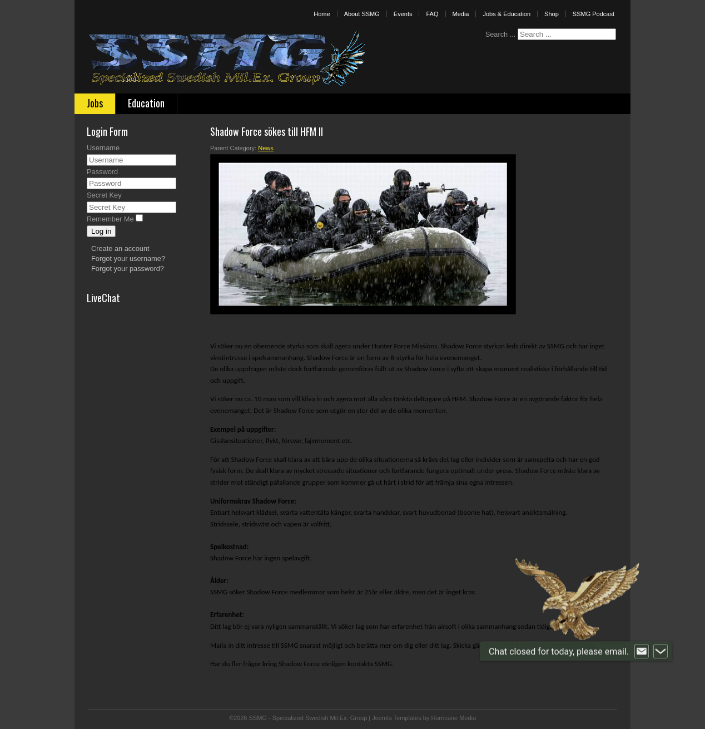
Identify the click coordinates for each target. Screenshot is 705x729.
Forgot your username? (128, 258)
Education (146, 103)
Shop (551, 14)
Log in (101, 231)
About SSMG (362, 14)
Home (322, 14)
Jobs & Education (506, 14)
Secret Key (104, 195)
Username (103, 148)
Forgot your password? (127, 268)
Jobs (95, 103)
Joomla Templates (396, 718)
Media (461, 14)
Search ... (500, 34)
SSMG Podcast (593, 14)
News (266, 148)
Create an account (120, 248)
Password (102, 172)
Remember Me (110, 219)
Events (403, 14)
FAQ (432, 14)
